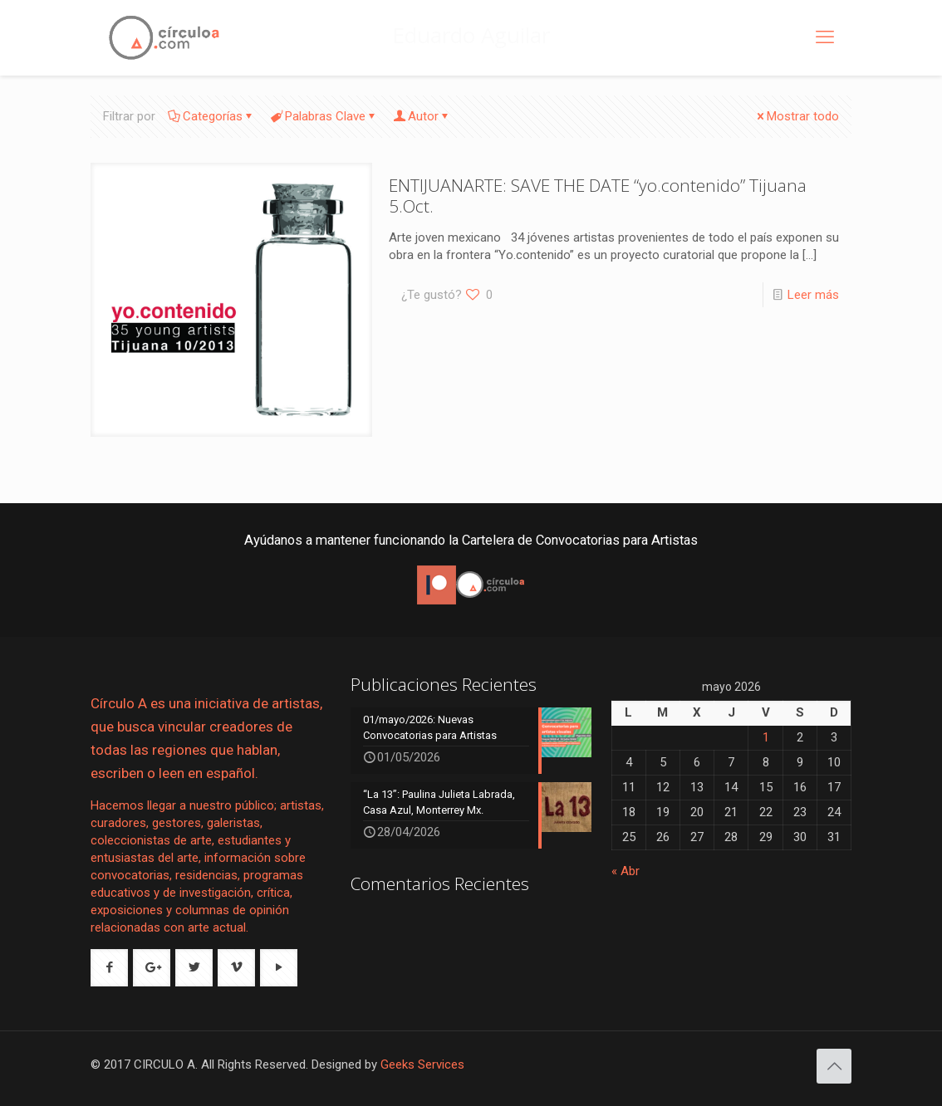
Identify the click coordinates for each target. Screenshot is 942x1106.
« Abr (625, 871)
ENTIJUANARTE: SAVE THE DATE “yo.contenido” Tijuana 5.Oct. (598, 196)
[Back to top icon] (834, 1066)
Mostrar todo (796, 116)
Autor (422, 116)
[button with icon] (109, 967)
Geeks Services (422, 1064)
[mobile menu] (825, 37)
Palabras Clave (324, 116)
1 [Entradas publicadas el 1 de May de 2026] (766, 737)
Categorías (211, 116)
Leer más (813, 294)
